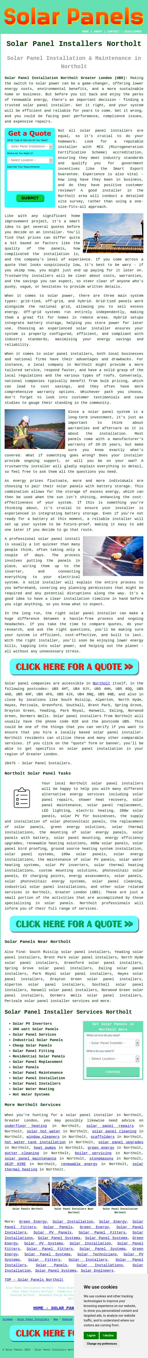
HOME (85, 31)
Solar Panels (58, 1227)
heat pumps (45, 1148)
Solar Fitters (44, 1260)
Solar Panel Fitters (102, 1233)
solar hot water (43, 1131)
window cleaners (43, 1137)
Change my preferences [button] (102, 1343)
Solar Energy (113, 1222)
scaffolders (103, 1137)
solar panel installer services (57, 1001)
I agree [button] (91, 1335)
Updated (67, 1319)
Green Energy (33, 1222)
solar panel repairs (110, 1126)
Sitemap (8, 1319)
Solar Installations (100, 1265)
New (55, 1319)
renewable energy (79, 1164)
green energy (101, 1148)
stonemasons (101, 1159)
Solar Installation (73, 1222)
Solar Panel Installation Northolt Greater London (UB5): (66, 78)
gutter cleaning (22, 1153)
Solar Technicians (97, 1254)
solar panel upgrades (120, 1142)
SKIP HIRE (15, 1164)
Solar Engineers (97, 1271)
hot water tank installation (35, 1142)
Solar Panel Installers (33, 1319)
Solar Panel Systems (59, 1238)
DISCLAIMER (132, 31)
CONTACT (113, 31)
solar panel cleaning (114, 1131)
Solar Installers (88, 1260)
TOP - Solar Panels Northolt (34, 1280)
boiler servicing (93, 1153)
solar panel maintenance (30, 1159)
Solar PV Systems (43, 1243)
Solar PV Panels (52, 1233)
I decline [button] (108, 1335)
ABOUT (98, 31)
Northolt (101, 683)
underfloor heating (26, 1126)
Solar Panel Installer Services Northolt (68, 1012)
